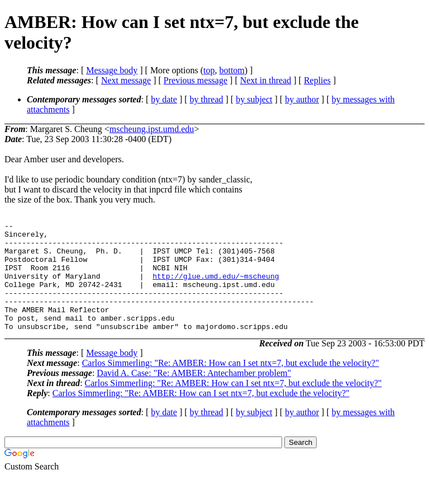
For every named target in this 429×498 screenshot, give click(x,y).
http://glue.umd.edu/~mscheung (215, 288)
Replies (317, 80)
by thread (206, 99)
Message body (111, 70)
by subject (254, 99)
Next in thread (266, 80)
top (208, 70)
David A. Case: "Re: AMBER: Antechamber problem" (194, 395)
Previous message (195, 80)
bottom (231, 70)
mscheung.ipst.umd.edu (151, 129)
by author (302, 99)
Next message (126, 80)
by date (164, 99)
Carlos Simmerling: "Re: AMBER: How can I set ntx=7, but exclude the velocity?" (230, 384)
